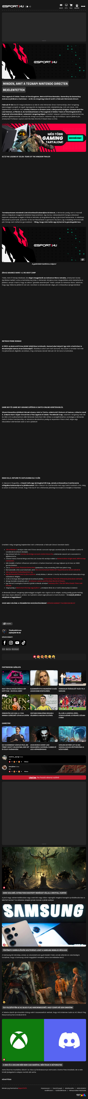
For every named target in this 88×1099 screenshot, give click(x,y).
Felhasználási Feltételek (77, 1090)
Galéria (7, 624)
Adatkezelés (69, 1088)
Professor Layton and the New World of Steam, (47, 581)
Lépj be (32, 777)
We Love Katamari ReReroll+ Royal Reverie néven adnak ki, (57, 570)
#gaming (8, 649)
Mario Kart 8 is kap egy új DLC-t (28, 588)
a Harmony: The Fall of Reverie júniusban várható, (63, 579)
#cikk (3, 649)
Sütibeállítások (60, 1090)
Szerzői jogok (57, 1088)
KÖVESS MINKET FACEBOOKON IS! (61, 603)
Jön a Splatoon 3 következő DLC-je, (19, 572)
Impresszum (45, 1088)
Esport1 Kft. (22, 1088)
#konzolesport (15, 649)
